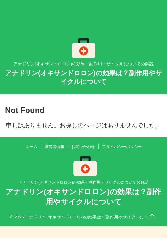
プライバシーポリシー (122, 146)
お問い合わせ (83, 146)
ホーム (31, 146)
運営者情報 (54, 146)
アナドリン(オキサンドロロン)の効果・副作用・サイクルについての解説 (83, 182)
